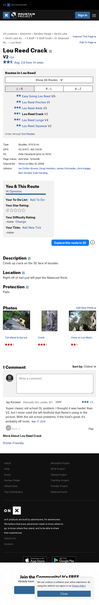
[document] (64, 588)
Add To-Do (37, 199)
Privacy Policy (79, 586)
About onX (10, 538)
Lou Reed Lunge (33, 120)
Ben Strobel (25, 172)
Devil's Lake (60, 33)
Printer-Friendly (13, 443)
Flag (91, 428)
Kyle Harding (40, 172)
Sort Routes (28, 133)
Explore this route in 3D (70, 242)
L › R (20, 88)
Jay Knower (13, 402)
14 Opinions (14, 191)
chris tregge (83, 168)
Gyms (7, 474)
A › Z (78, 88)
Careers (8, 543)
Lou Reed (16, 42)
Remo (21, 163)
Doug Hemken (47, 168)
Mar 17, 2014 (39, 421)
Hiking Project (58, 474)
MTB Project (58, 468)
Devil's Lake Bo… (14, 38)
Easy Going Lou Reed (36, 96)
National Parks (59, 491)
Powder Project (59, 486)
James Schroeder (66, 168)
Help (6, 468)
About (7, 463)
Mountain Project (60, 463)
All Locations (10, 33)
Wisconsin (25, 33)
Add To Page (87, 42)
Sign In (82, 15)
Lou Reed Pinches (34, 102)
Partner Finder (12, 480)
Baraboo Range (42, 33)
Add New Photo (86, 307)
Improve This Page (84, 36)
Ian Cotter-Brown (28, 168)
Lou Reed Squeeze (34, 126)
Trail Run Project (60, 480)
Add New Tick (31, 227)
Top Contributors (13, 491)
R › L (49, 88)
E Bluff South (44, 38)
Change (21, 221)
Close (64, 593)
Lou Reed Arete (32, 108)
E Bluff (30, 38)
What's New (11, 486)
